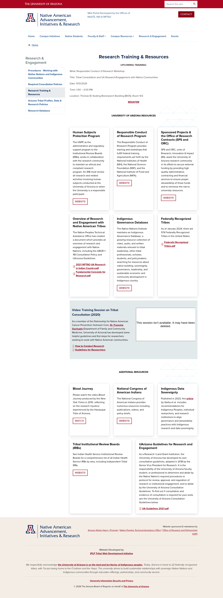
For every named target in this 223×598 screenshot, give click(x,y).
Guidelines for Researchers (90, 349)
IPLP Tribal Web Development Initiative (111, 553)
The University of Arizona (136, 586)
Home (31, 36)
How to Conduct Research (89, 346)
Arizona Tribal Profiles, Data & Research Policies (44, 102)
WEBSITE (80, 201)
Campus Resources (121, 36)
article (189, 398)
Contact (186, 14)
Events (175, 36)
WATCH (79, 420)
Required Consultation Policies (45, 84)
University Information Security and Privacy (111, 580)
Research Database (39, 110)
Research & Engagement (152, 36)
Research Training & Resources (39, 92)
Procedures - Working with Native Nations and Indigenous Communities (45, 74)
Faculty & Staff (96, 36)
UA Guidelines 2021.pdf (155, 508)
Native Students (74, 36)
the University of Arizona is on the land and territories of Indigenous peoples (100, 564)
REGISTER (133, 102)
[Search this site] (178, 4)
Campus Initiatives (50, 36)
